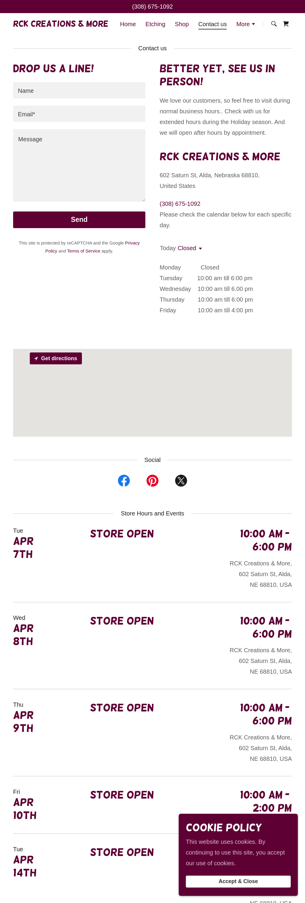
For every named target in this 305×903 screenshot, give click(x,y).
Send (79, 219)
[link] (60, 24)
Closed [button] (187, 248)
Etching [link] (155, 24)
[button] (246, 25)
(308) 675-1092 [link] (152, 6)
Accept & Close (238, 882)
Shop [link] (182, 24)
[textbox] (79, 90)
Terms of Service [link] (83, 250)
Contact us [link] (212, 24)
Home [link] (128, 24)
